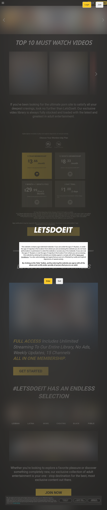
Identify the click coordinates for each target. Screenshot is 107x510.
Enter (48, 281)
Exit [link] (59, 281)
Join (99, 5)
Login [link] (86, 5)
